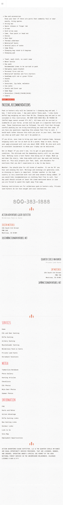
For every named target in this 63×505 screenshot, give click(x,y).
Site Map (5, 434)
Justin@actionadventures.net (14, 238)
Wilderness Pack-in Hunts (12, 349)
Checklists (6, 381)
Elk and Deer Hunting (10, 333)
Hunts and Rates (8, 410)
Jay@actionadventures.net (49, 282)
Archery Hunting (8, 341)
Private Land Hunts (10, 353)
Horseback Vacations (10, 357)
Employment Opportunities (12, 438)
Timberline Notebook (10, 370)
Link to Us (6, 430)
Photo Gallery (7, 373)
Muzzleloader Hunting (10, 345)
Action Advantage (9, 414)
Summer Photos (7, 393)
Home (3, 329)
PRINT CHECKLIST (8, 99)
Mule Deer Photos (9, 389)
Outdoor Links (7, 426)
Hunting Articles (9, 377)
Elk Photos (6, 385)
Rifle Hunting (7, 337)
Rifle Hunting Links (10, 418)
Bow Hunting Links (9, 422)
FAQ (3, 406)
